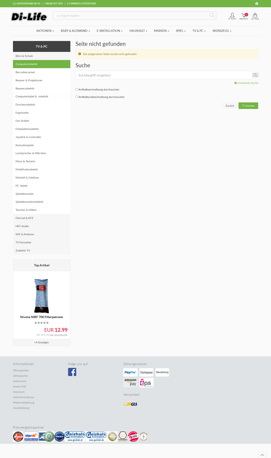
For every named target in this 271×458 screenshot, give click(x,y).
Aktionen (45, 31)
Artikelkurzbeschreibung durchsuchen (101, 96)
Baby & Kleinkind (75, 31)
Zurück (230, 105)
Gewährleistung (21, 407)
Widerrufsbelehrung (23, 402)
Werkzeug (222, 31)
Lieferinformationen (23, 397)
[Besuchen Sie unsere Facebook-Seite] (72, 372)
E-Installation (110, 31)
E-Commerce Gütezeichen (81, 3)
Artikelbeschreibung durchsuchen (98, 89)
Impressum (19, 391)
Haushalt (138, 31)
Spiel (181, 31)
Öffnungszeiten (21, 370)
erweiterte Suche (246, 82)
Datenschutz (19, 381)
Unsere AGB (19, 386)
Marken (161, 31)
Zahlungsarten (20, 375)
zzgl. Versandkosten (59, 334)
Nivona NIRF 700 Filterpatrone (41, 317)
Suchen (248, 105)
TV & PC (199, 31)
